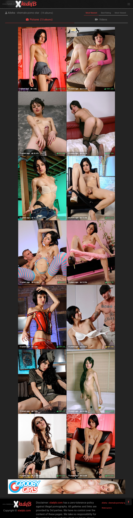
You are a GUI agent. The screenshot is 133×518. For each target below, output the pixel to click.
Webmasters (107, 508)
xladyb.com (24, 510)
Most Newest (91, 13)
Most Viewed (120, 13)
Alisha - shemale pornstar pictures (116, 503)
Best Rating (106, 13)
